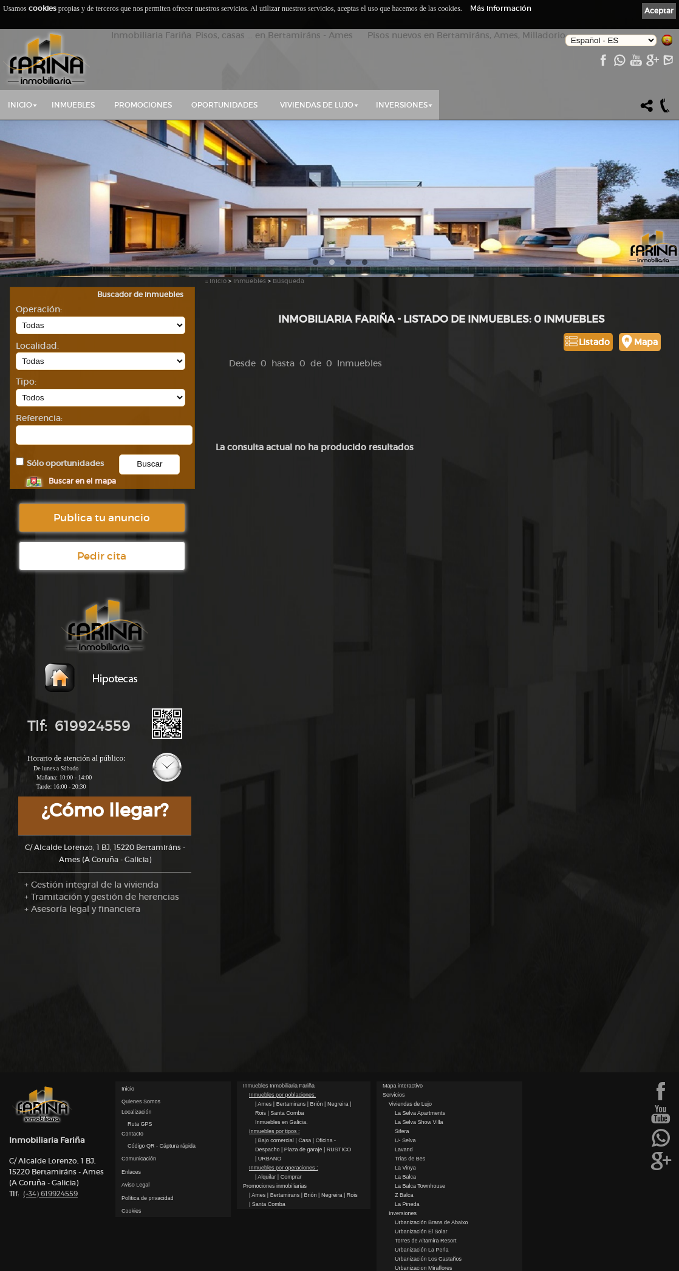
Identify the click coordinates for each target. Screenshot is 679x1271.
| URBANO (268, 1129)
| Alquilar (266, 1148)
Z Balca (404, 1166)
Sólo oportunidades (65, 463)
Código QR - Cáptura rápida (162, 1117)
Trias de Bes (410, 1129)
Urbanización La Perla (422, 1221)
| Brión (315, 1075)
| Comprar (290, 1148)
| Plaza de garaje (302, 1120)
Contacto (132, 1104)
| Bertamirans (290, 1075)
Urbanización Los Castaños (428, 1230)
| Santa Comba (286, 1084)
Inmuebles (73, 104)
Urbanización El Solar (421, 1202)
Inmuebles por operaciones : (283, 1139)
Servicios (394, 1066)
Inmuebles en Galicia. (281, 1093)
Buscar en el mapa (82, 480)
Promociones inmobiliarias (275, 1157)
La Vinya (405, 1139)
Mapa (646, 342)
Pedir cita (101, 556)
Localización (136, 1083)
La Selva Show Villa (419, 1093)
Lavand (404, 1120)
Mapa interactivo (403, 1056)
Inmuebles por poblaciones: (282, 1066)
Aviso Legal (135, 1156)
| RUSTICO (337, 1120)
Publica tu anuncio (101, 517)
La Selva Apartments (420, 1084)
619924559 (50, 1164)
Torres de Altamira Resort (426, 1211)
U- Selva (405, 1111)
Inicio (20, 104)
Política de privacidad (147, 1169)
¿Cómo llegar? (104, 810)
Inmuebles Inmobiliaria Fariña (279, 1056)
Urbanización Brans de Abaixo (431, 1193)
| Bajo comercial (275, 1111)
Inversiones (402, 104)
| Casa (303, 1111)
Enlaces (131, 1143)
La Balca (405, 1148)
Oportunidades (224, 104)
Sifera (402, 1102)
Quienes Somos (140, 1072)
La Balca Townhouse (420, 1157)
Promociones (143, 104)
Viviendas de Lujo (316, 104)
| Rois (351, 1166)
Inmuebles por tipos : (274, 1102)
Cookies (131, 1182)
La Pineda (407, 1175)
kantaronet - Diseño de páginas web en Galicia (616, 1263)
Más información (500, 8)
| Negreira (337, 1075)
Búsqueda (288, 281)
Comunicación (138, 1129)
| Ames (264, 1075)
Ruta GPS (140, 1095)
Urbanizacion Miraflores (423, 1239)
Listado (594, 342)
